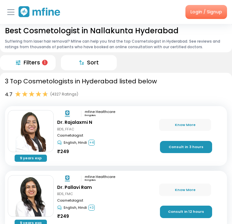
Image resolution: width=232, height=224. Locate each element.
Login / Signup (206, 12)
